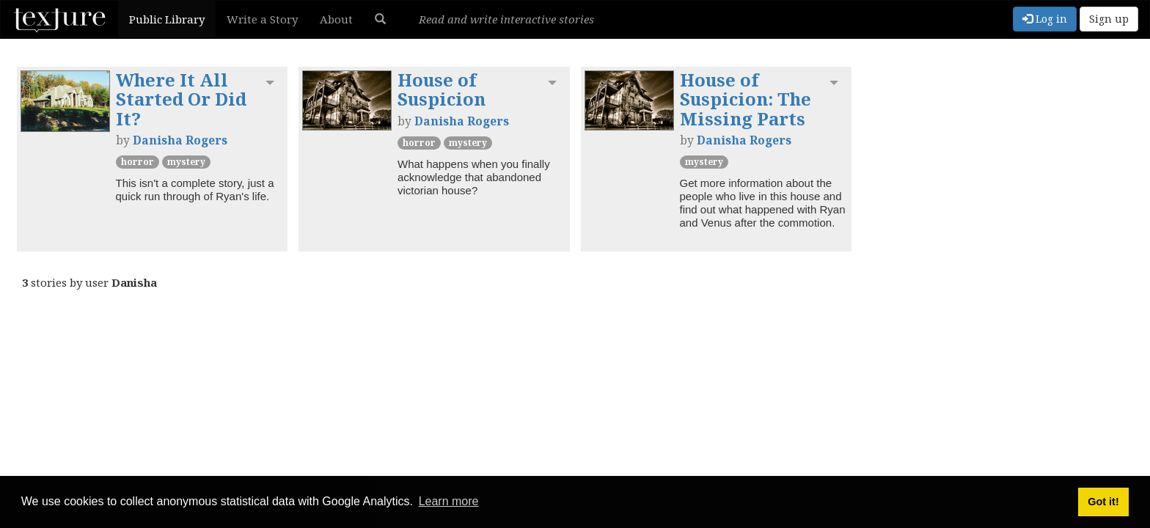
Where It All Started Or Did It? (181, 99)
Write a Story (262, 19)
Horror (137, 161)
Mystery (186, 161)
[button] (380, 19)
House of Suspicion (442, 89)
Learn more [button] (449, 501)
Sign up (1109, 19)
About (336, 19)
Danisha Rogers (180, 140)
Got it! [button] (1103, 501)
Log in (1044, 19)
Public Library (167, 19)
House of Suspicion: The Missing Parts (745, 99)
